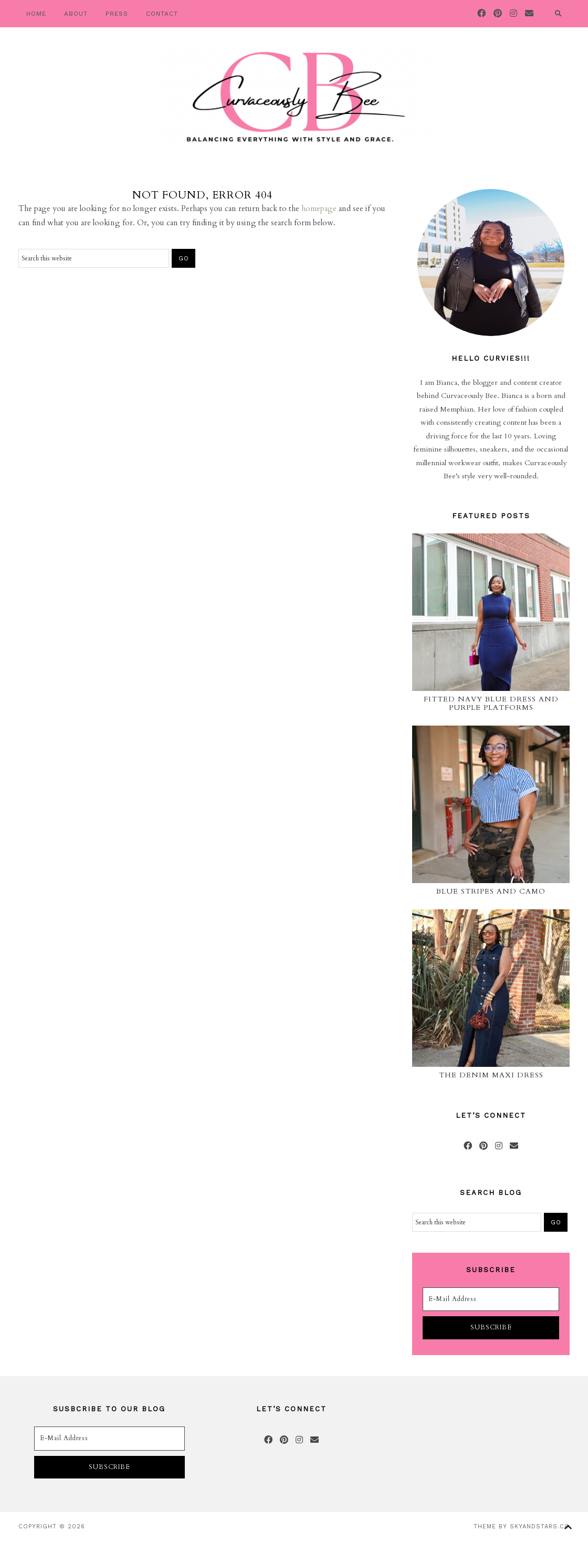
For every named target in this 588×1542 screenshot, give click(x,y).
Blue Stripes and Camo (490, 891)
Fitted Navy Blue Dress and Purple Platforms (491, 703)
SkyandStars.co (540, 1526)
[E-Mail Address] (491, 1299)
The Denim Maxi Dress (491, 1075)
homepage (319, 208)
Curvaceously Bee (294, 97)
